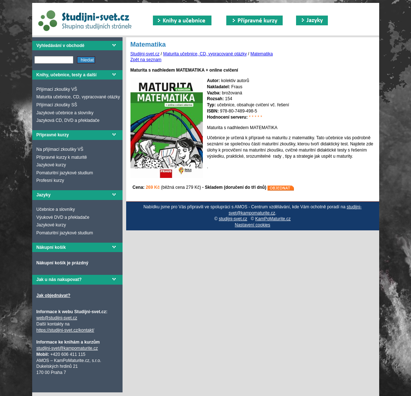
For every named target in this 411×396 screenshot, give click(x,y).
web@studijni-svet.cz (57, 317)
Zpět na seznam (146, 59)
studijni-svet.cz (233, 218)
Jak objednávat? (53, 295)
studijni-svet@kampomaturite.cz (67, 348)
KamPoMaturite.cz (273, 218)
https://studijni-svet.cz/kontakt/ (65, 330)
